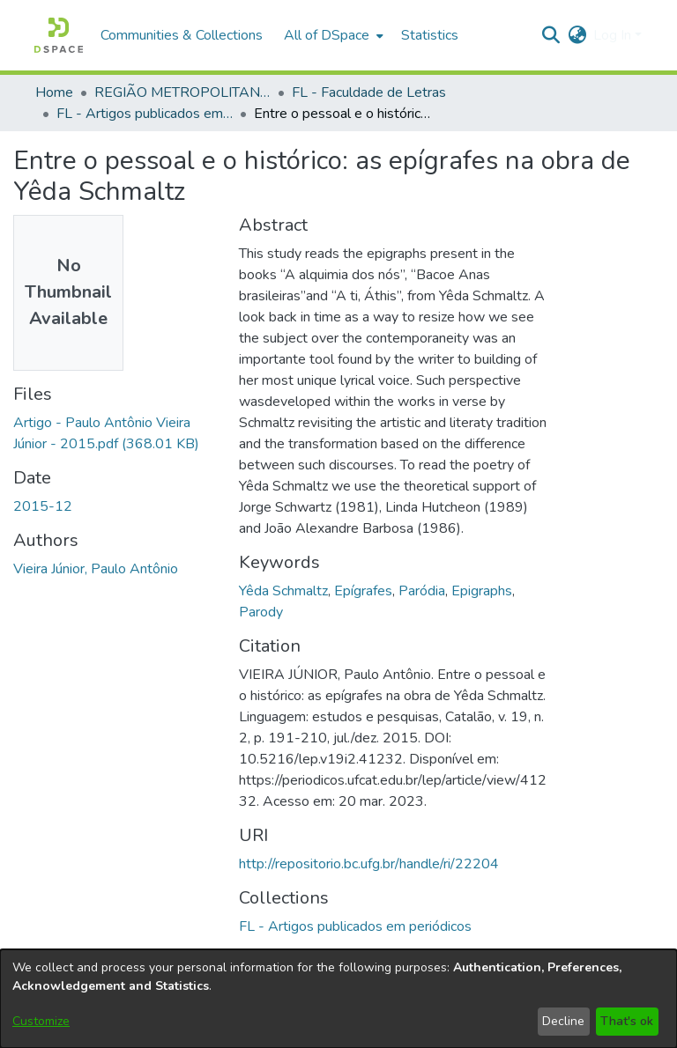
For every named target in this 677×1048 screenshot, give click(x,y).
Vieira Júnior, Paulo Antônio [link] (95, 569)
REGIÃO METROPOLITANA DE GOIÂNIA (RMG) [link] (182, 92)
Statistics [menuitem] (429, 35)
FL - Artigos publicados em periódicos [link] (144, 113)
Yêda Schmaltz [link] (283, 591)
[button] (58, 35)
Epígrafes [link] (363, 591)
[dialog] (338, 998)
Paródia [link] (421, 591)
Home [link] (54, 92)
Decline (563, 1021)
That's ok (626, 1021)
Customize (41, 1021)
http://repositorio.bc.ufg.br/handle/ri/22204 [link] (369, 864)
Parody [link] (261, 612)
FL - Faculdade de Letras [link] (369, 92)
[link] (355, 926)
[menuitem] (331, 35)
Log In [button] (614, 35)
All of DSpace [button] (326, 35)
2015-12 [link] (42, 506)
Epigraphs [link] (481, 591)
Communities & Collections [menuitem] (181, 35)
